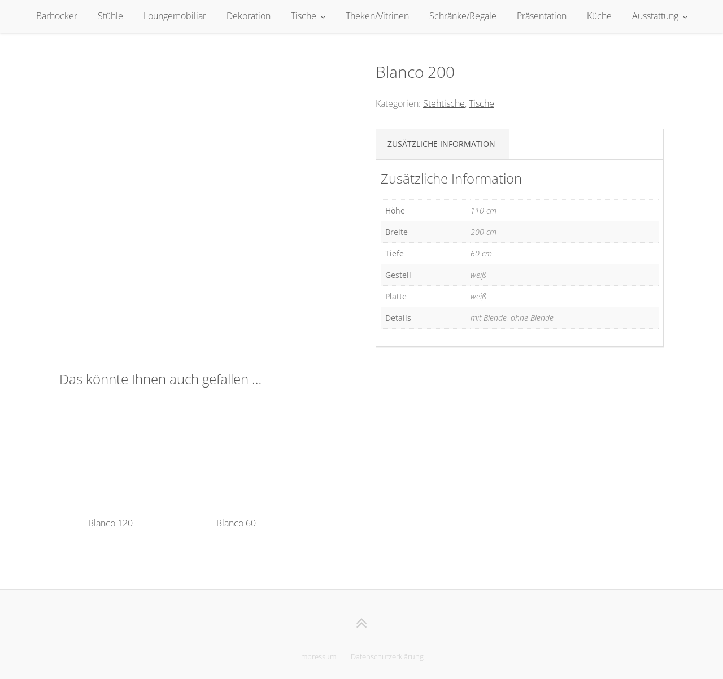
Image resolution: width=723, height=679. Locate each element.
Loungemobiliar (174, 16)
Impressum (317, 656)
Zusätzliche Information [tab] (441, 143)
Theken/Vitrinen (377, 16)
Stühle (110, 16)
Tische (303, 16)
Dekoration (249, 16)
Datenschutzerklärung (387, 656)
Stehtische (444, 103)
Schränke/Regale (462, 16)
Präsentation (542, 16)
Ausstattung (655, 16)
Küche (599, 16)
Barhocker (56, 16)
